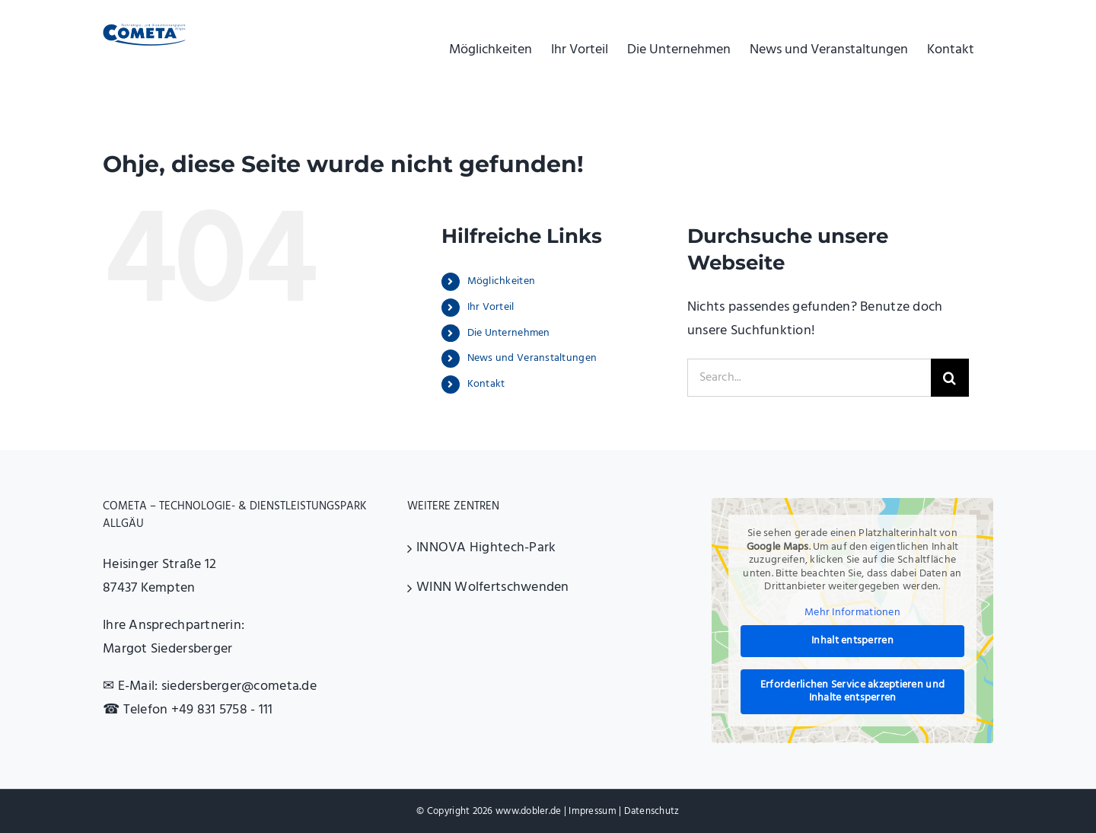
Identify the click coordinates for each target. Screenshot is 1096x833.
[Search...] (809, 378)
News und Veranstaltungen (532, 358)
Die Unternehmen (508, 333)
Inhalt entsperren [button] (852, 641)
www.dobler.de (528, 811)
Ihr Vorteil (491, 307)
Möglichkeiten (501, 281)
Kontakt (486, 384)
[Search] (950, 378)
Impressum (592, 811)
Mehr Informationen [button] (852, 613)
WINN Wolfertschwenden (492, 587)
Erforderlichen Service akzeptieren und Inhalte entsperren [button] (852, 691)
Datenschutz (652, 811)
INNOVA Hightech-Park (486, 548)
